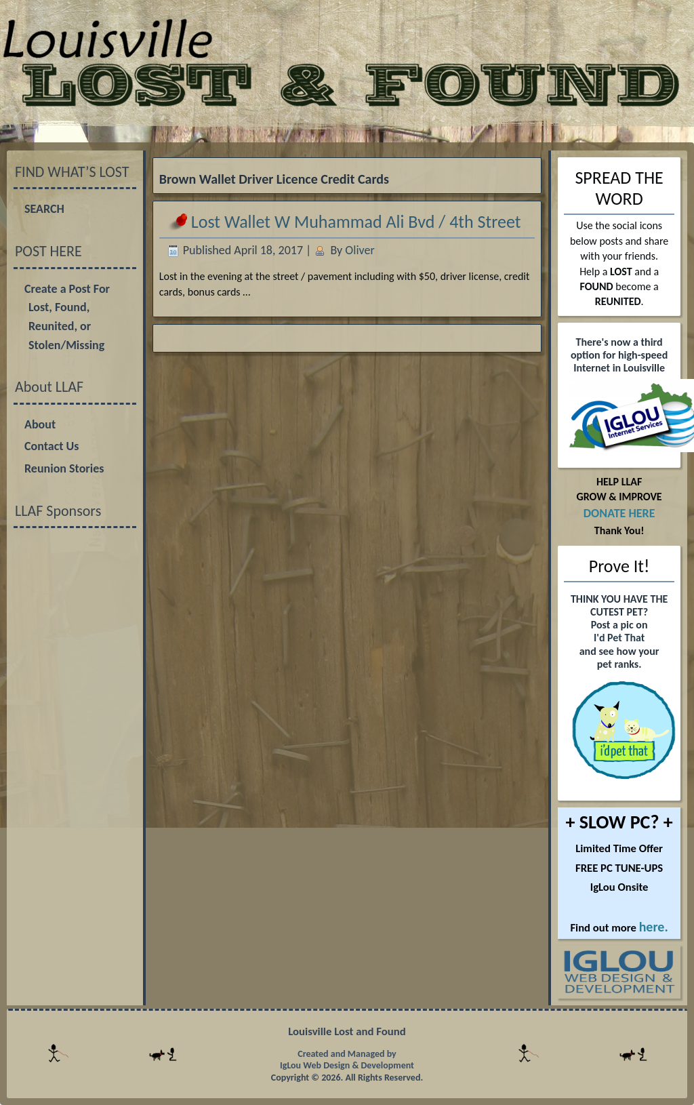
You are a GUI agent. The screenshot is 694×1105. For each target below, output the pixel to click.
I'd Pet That (619, 637)
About (40, 424)
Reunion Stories (64, 468)
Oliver (359, 250)
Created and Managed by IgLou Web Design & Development (347, 1060)
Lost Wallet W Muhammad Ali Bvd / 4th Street (356, 222)
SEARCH (44, 208)
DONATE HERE (619, 513)
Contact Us (51, 446)
